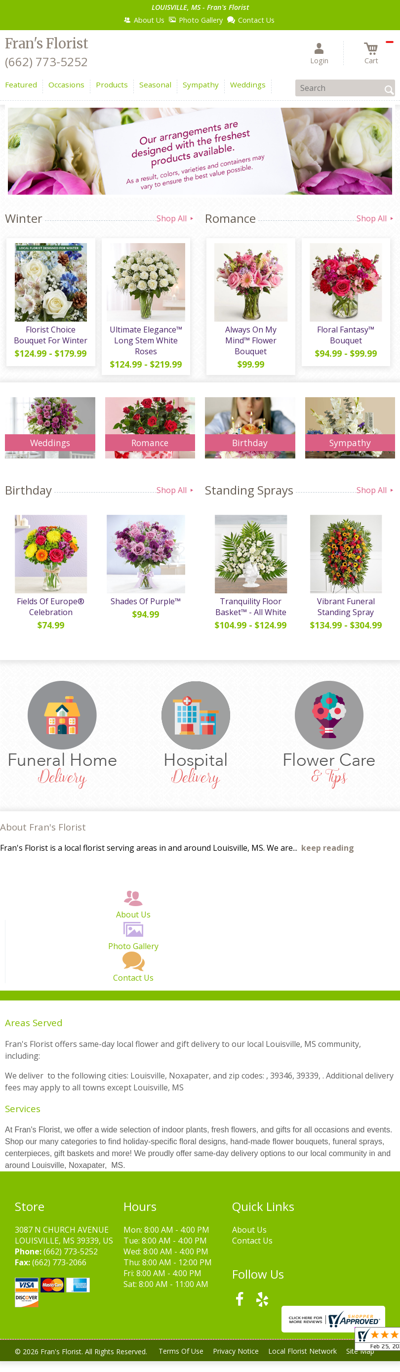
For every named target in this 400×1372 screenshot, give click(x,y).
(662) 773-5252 (46, 61)
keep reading (327, 849)
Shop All (176, 218)
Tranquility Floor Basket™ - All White (249, 610)
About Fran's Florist (43, 828)
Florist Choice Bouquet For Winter (50, 336)
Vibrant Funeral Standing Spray (345, 610)
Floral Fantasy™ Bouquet (345, 336)
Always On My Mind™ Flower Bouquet (250, 342)
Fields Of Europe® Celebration (50, 610)
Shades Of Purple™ (145, 604)
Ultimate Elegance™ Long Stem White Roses (145, 342)
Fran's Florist (46, 43)
